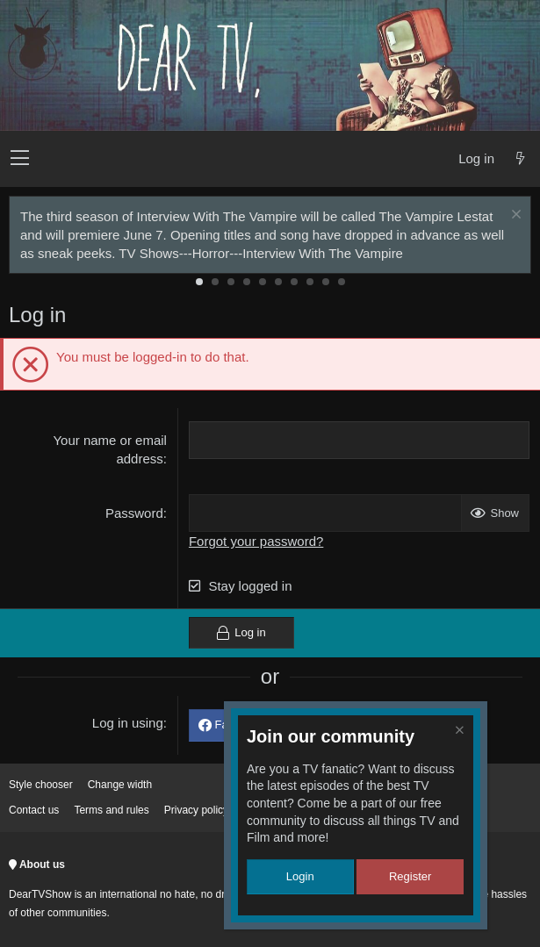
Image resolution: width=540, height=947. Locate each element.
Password (134, 513)
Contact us (34, 810)
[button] (20, 159)
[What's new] (519, 158)
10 (341, 281)
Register (410, 876)
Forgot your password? (256, 541)
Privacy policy (196, 810)
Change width (120, 784)
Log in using (127, 722)
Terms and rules (111, 810)
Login (300, 876)
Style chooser (41, 784)
